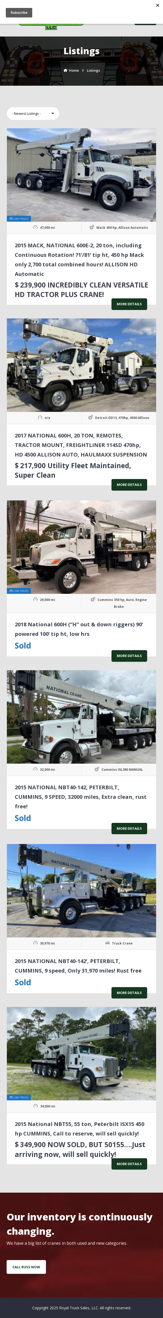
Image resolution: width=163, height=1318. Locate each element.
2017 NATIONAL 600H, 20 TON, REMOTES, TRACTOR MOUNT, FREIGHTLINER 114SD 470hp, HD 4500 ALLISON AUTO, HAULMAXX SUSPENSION (81, 445)
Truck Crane (122, 943)
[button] (33, 113)
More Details (129, 304)
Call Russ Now (26, 1267)
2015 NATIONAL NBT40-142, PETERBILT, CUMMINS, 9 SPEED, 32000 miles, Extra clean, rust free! (81, 797)
